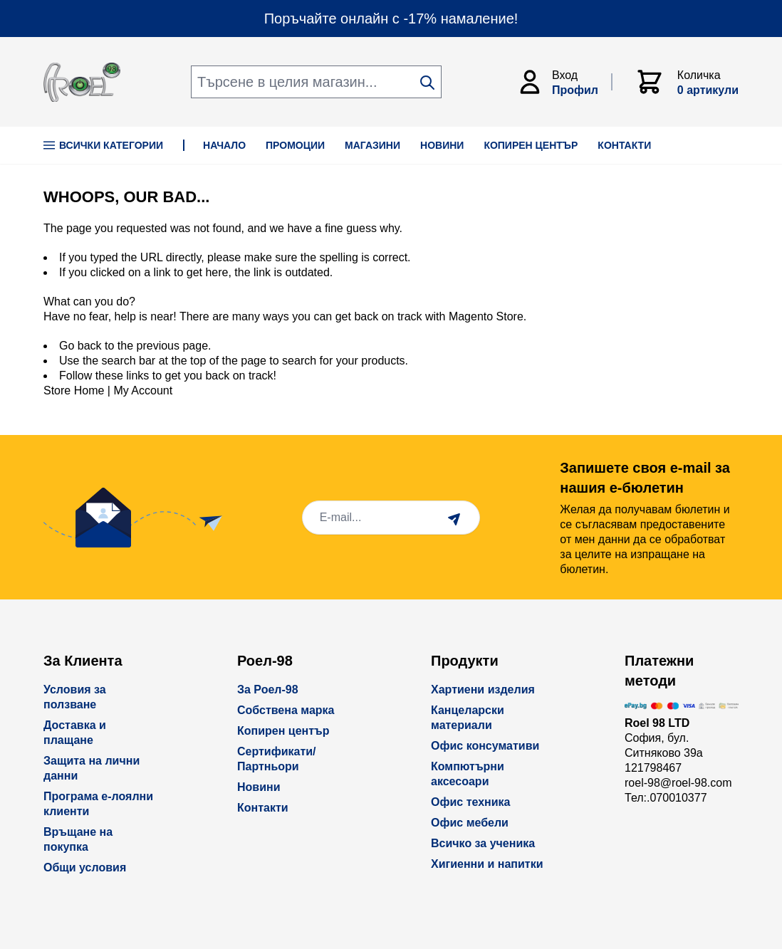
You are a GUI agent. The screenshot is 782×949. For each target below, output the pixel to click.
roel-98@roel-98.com (678, 783)
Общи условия (84, 867)
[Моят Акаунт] (564, 82)
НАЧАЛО (224, 145)
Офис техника (470, 802)
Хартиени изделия (483, 689)
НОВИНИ (442, 145)
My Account (142, 390)
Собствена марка (285, 710)
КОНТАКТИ (624, 145)
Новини (259, 787)
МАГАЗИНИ (372, 145)
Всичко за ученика (483, 843)
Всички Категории (103, 145)
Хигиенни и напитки (487, 864)
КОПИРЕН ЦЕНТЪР (531, 145)
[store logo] (81, 82)
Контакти (262, 808)
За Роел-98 (267, 689)
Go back (80, 346)
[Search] (427, 82)
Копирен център (283, 731)
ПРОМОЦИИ (295, 145)
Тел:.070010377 (666, 798)
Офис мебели (470, 823)
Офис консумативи (485, 746)
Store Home (73, 390)
